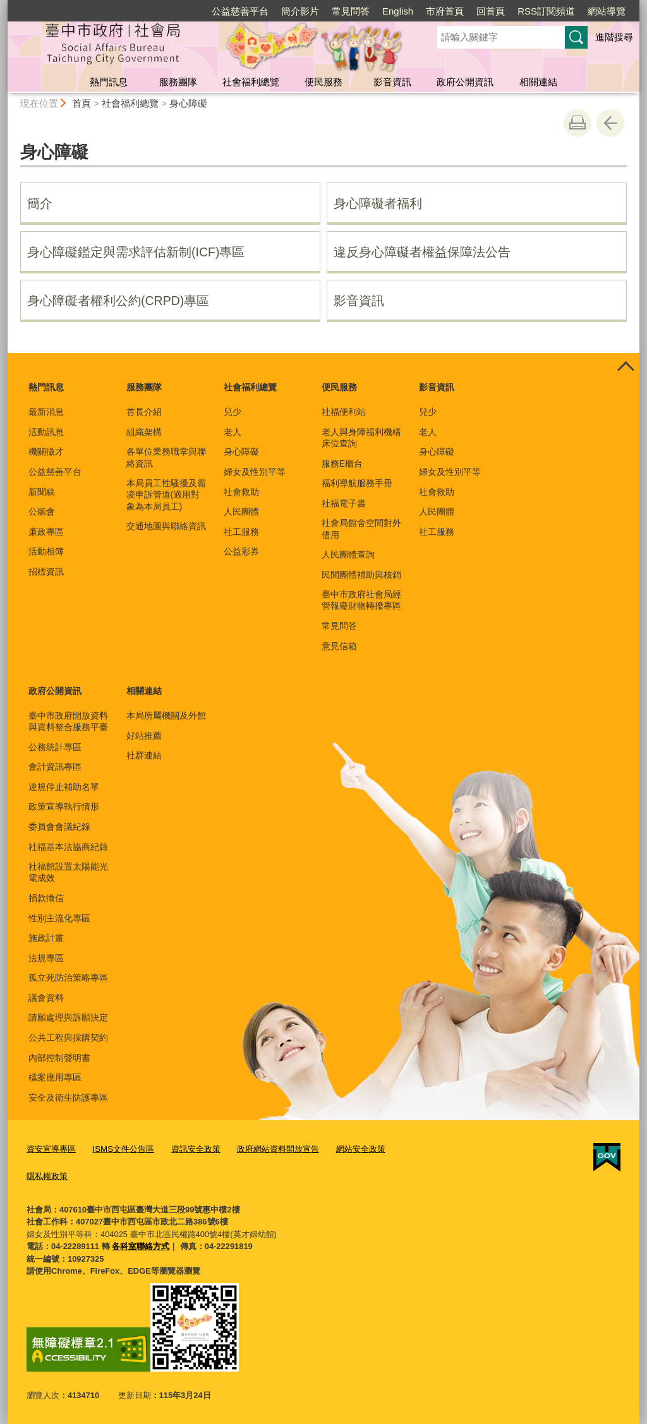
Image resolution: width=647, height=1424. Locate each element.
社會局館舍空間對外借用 (361, 528)
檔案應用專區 (55, 1077)
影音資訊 (392, 81)
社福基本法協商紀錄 (68, 847)
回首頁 (490, 11)
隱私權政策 (47, 1175)
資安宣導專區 (51, 1149)
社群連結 (144, 755)
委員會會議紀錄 (59, 827)
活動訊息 (46, 432)
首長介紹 (144, 412)
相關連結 (538, 81)
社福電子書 (344, 503)
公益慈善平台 (240, 11)
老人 (232, 432)
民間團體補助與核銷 (361, 575)
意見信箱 (339, 646)
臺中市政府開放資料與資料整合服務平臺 (68, 721)
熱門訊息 (109, 81)
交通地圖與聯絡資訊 (166, 526)
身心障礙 (188, 103)
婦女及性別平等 (255, 472)
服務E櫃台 (342, 463)
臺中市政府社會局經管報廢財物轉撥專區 (361, 600)
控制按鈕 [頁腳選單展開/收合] (625, 367)
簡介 (39, 203)
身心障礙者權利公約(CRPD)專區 (118, 301)
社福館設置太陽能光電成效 (68, 872)
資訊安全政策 (194, 1149)
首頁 (81, 103)
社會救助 (241, 492)
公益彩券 (241, 551)
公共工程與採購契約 (68, 1037)
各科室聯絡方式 (140, 1245)
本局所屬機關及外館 (166, 715)
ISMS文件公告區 (123, 1149)
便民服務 (323, 81)
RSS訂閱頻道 (546, 11)
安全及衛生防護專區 (68, 1097)
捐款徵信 (46, 898)
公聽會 (41, 511)
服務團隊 (178, 81)
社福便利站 (344, 412)
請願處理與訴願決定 (68, 1017)
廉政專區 (46, 532)
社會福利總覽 (250, 81)
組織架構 (144, 432)
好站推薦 (144, 736)
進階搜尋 (614, 37)
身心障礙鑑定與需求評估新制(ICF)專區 (136, 252)
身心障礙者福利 (378, 203)
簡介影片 (300, 11)
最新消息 (46, 412)
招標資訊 (46, 571)
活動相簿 (46, 551)
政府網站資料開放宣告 (277, 1149)
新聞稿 (41, 492)
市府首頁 (445, 11)
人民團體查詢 (348, 554)
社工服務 (241, 532)
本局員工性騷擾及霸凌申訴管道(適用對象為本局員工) (166, 494)
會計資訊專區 (55, 767)
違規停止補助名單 (63, 787)
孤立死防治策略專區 (68, 977)
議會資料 (46, 998)
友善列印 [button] (577, 123)
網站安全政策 (359, 1149)
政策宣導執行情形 (63, 806)
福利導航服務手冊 (357, 483)
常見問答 (351, 11)
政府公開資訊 (465, 81)
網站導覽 (607, 11)
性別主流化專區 (59, 918)
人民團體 (241, 511)
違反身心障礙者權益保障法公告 (422, 252)
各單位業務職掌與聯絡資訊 (166, 457)
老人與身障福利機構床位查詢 (361, 437)
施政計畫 (46, 938)
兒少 (232, 412)
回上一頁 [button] (610, 123)
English (397, 11)
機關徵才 (46, 451)
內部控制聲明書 (59, 1058)
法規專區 (46, 958)
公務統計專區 (55, 747)
